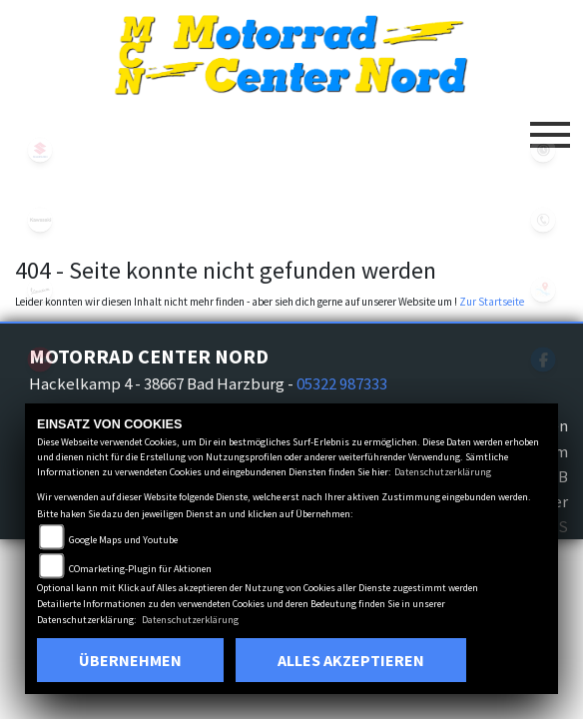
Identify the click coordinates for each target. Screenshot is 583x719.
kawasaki (40, 220)
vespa (40, 290)
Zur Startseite (491, 302)
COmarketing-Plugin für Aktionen (140, 568)
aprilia (40, 359)
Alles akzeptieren (351, 660)
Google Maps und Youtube (123, 539)
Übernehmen (130, 660)
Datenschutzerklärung (442, 471)
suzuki (40, 150)
